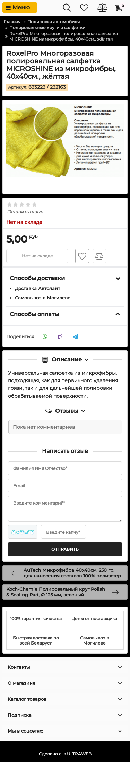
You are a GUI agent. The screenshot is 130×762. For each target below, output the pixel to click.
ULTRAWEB (79, 754)
